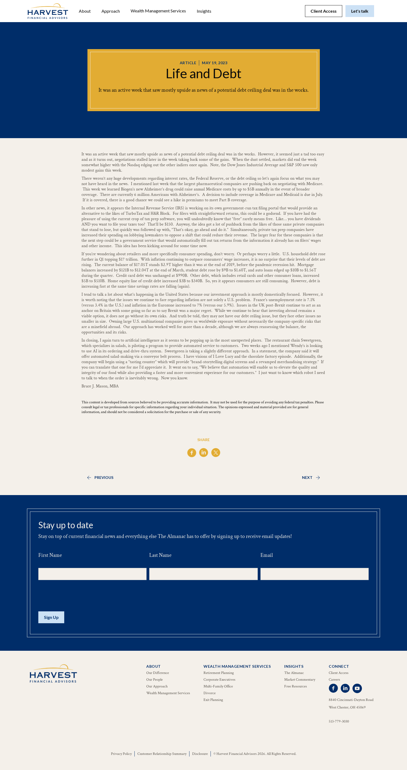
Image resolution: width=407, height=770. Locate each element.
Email (266, 555)
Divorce (210, 693)
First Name (50, 555)
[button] (84, 11)
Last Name (160, 555)
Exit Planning (213, 699)
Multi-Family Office (218, 686)
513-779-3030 (339, 721)
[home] (48, 11)
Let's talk (359, 10)
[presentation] (79, 596)
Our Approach (157, 686)
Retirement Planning (219, 672)
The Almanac (294, 672)
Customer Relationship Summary (161, 753)
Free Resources (295, 686)
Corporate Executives (219, 679)
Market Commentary (299, 679)
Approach (110, 10)
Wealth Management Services (158, 10)
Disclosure (200, 753)
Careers (334, 679)
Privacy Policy (121, 753)
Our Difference (157, 672)
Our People (154, 679)
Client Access (324, 10)
